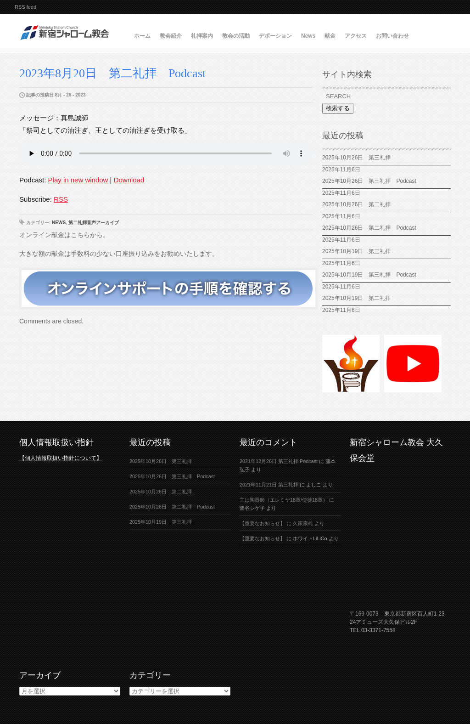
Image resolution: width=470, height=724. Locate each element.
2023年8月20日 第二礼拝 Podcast (112, 73)
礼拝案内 (202, 36)
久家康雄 (303, 523)
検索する (338, 108)
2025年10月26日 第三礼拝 (356, 157)
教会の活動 (236, 36)
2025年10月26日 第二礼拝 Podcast (369, 228)
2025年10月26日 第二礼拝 (356, 204)
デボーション (275, 36)
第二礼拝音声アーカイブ (93, 222)
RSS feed (25, 7)
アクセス (356, 36)
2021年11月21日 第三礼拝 (269, 484)
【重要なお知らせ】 (262, 523)
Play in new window (78, 180)
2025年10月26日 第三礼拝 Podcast (369, 181)
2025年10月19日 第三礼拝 (359, 251)
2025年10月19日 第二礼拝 (356, 298)
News (308, 36)
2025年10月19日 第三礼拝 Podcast (369, 275)
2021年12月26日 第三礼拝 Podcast (279, 461)
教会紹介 (171, 36)
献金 (330, 36)
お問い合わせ (392, 36)
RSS (61, 199)
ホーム (142, 36)
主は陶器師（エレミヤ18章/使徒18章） (284, 500)
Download (129, 180)
